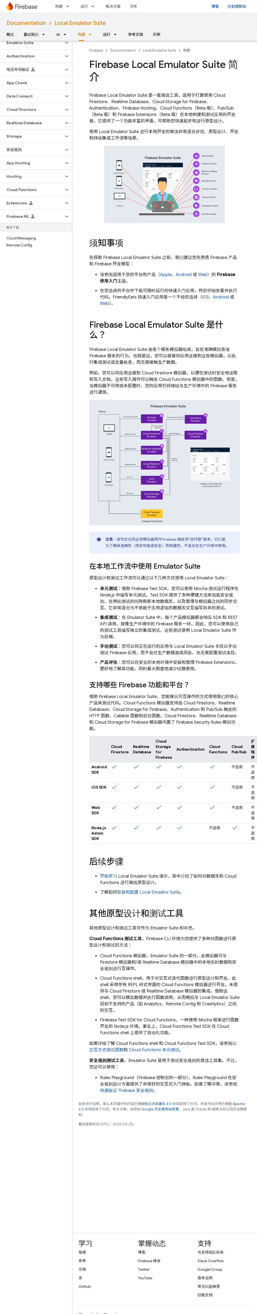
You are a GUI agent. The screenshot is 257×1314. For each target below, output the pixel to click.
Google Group (210, 1269)
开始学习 (108, 876)
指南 (82, 1252)
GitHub (85, 1286)
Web (202, 274)
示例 (156, 34)
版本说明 (205, 1278)
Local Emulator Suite (80, 23)
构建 (59, 6)
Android (184, 274)
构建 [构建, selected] (81, 34)
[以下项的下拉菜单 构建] (69, 6)
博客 (215, 6)
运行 (84, 6)
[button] (32, 42)
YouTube (145, 1278)
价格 (134, 6)
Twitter (144, 1269)
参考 (82, 1260)
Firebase (96, 50)
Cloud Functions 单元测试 (154, 1050)
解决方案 (113, 6)
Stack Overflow (211, 1260)
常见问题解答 (209, 1286)
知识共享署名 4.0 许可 (162, 1104)
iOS (205, 297)
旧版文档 (205, 1295)
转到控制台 (237, 6)
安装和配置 (148, 892)
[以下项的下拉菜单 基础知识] (45, 34)
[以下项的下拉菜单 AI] (66, 34)
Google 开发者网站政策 (160, 1109)
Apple (166, 274)
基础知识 (31, 34)
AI (58, 34)
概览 (10, 34)
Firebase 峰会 (149, 1260)
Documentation (26, 23)
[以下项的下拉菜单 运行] (94, 6)
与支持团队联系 (211, 1252)
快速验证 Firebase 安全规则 (126, 1090)
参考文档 (135, 34)
